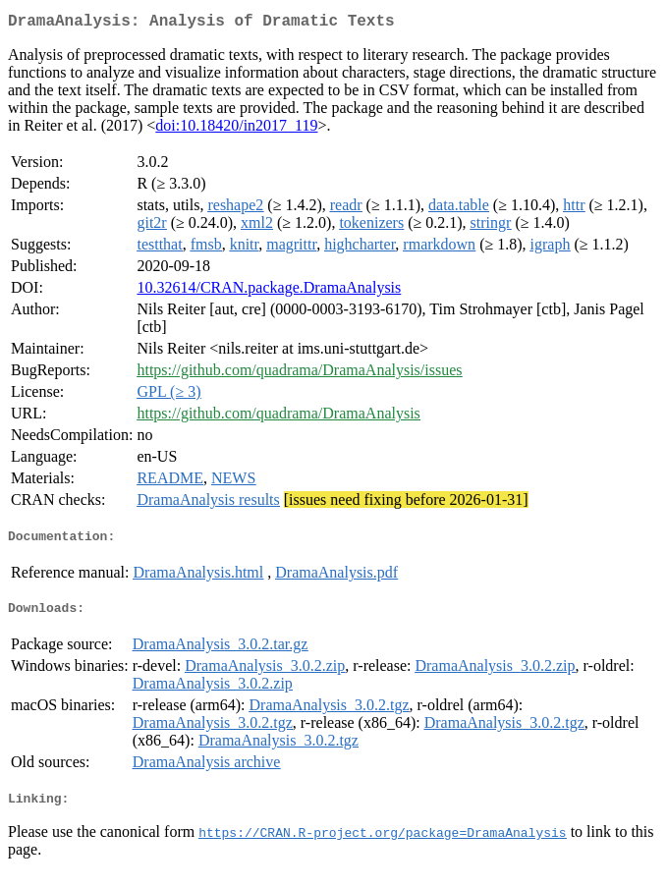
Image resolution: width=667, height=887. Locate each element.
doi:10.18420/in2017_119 (236, 129)
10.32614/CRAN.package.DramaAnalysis (269, 291)
